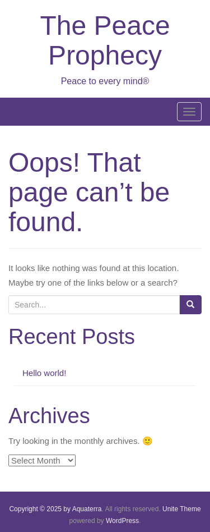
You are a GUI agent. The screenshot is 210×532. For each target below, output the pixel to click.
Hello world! (44, 373)
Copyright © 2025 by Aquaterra (55, 509)
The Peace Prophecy (105, 40)
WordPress (122, 521)
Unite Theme (181, 509)
